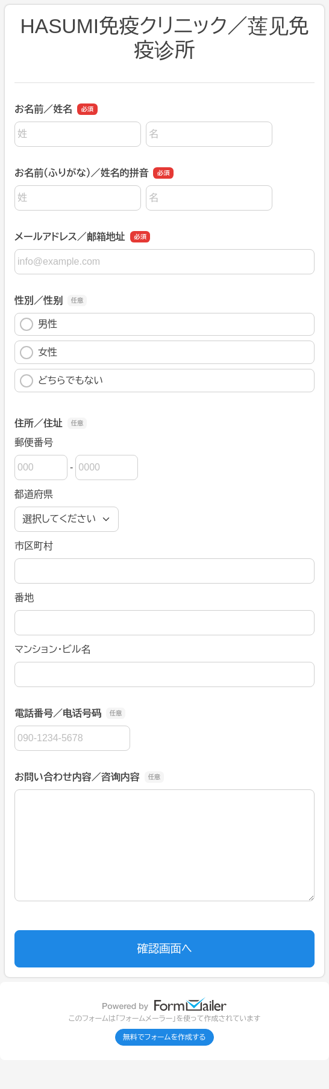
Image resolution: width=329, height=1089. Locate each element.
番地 (24, 598)
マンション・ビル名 (52, 649)
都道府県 (33, 494)
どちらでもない (61, 380)
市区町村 (33, 546)
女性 (38, 352)
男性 (38, 324)
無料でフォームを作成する (164, 1037)
